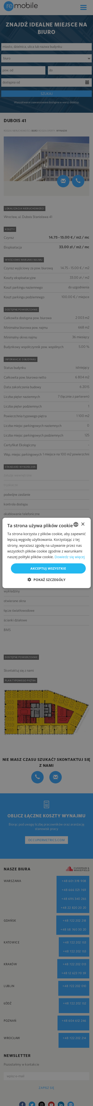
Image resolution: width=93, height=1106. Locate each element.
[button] (46, 579)
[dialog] (46, 553)
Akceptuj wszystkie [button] (48, 568)
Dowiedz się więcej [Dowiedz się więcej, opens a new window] (70, 556)
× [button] (83, 524)
